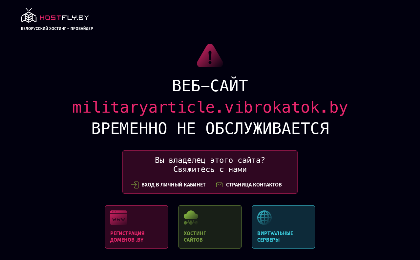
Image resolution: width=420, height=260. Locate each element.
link (57, 21)
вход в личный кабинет (168, 184)
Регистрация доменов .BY (136, 227)
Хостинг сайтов (210, 227)
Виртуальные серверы (283, 227)
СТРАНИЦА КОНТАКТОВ (249, 184)
